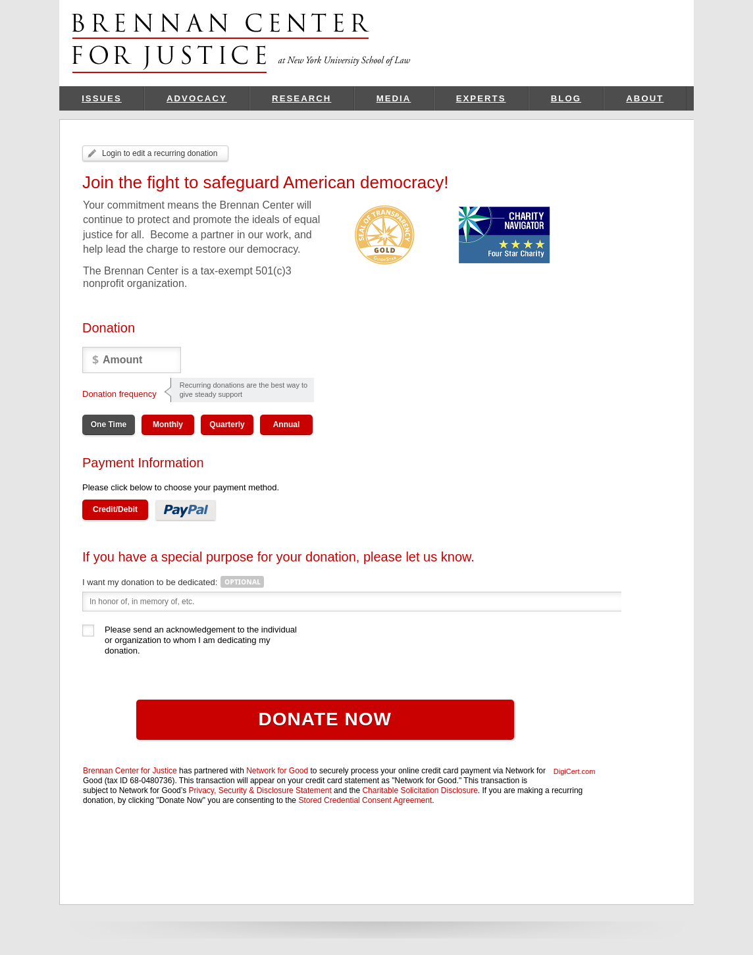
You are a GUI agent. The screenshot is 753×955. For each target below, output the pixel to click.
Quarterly (226, 424)
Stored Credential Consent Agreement (365, 800)
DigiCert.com (575, 771)
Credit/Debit (115, 509)
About (644, 98)
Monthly (168, 424)
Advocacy (197, 98)
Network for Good (277, 770)
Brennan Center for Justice (130, 770)
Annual (286, 424)
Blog (566, 98)
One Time (108, 424)
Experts (481, 98)
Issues (102, 98)
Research (301, 98)
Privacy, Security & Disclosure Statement (260, 790)
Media (393, 98)
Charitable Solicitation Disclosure (419, 790)
